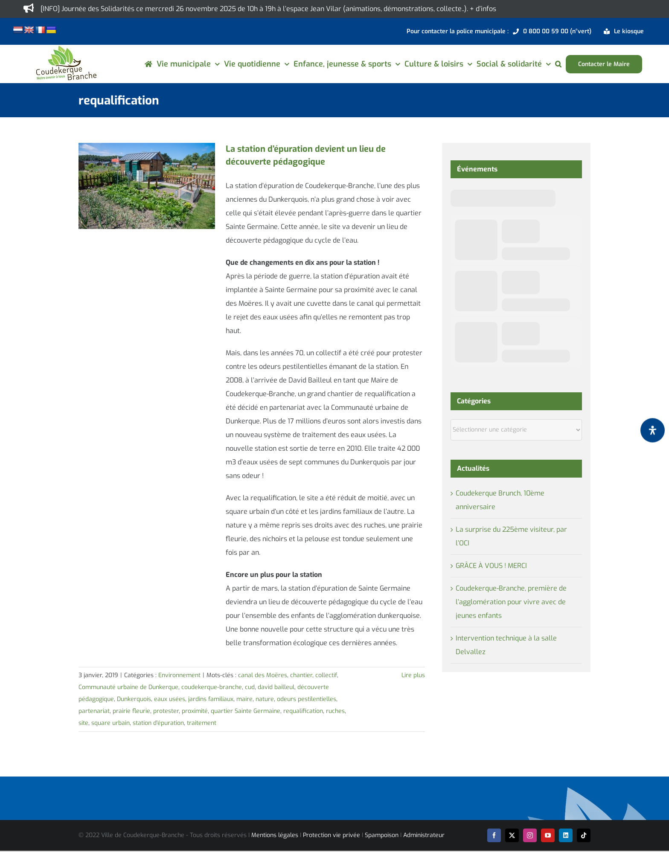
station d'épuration (158, 723)
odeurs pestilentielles (306, 699)
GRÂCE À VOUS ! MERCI (491, 565)
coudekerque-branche (211, 687)
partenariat (94, 711)
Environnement (179, 675)
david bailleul (276, 687)
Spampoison (381, 835)
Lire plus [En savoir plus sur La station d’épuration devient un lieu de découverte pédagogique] (413, 675)
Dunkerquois (134, 699)
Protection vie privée (331, 835)
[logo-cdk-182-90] (66, 47)
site (83, 723)
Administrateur (424, 835)
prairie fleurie (131, 711)
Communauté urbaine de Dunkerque (128, 687)
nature (265, 699)
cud (250, 687)
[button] (558, 64)
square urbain (110, 723)
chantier (301, 675)
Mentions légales (274, 835)
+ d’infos (483, 8)
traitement (201, 723)
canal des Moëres (262, 675)
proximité (195, 711)
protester (166, 711)
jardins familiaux (210, 699)
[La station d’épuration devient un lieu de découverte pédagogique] (147, 186)
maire (244, 699)
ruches (335, 711)
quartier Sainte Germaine (245, 711)
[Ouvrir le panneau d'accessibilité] (652, 430)
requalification (303, 711)
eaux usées (169, 699)
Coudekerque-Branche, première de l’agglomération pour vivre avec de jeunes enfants (511, 602)
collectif (326, 675)
